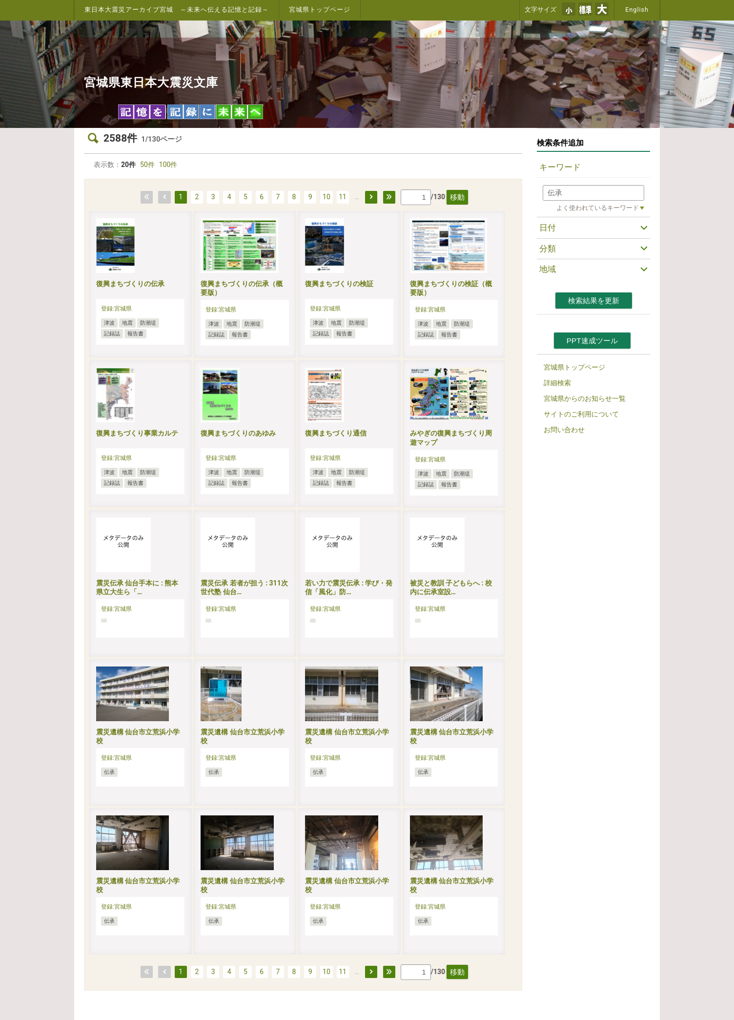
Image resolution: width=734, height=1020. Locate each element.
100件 (168, 164)
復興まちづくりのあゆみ (238, 433)
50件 (147, 164)
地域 (547, 269)
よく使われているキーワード (597, 207)
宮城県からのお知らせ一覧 (585, 398)
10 (326, 197)
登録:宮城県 (116, 308)
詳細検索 (557, 383)
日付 (547, 227)
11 (343, 197)
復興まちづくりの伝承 (130, 284)
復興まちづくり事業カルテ (137, 433)
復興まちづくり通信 (336, 433)
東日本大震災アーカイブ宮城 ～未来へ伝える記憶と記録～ (176, 9)
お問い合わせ (564, 430)
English (637, 9)
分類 (547, 248)
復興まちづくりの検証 (339, 284)
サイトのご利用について (581, 414)
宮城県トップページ (319, 9)
